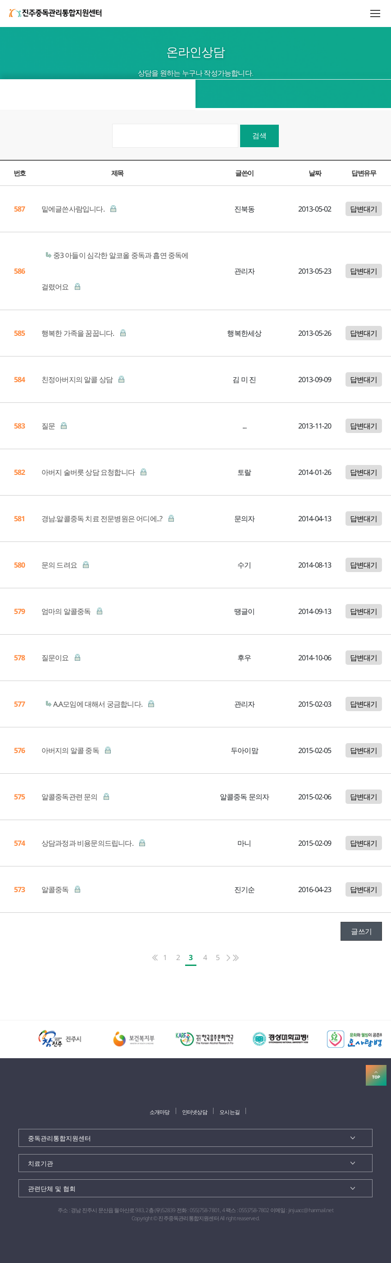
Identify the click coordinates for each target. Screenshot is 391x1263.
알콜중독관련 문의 (70, 797)
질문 (49, 426)
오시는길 (229, 1112)
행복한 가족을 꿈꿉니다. (78, 333)
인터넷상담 (194, 1112)
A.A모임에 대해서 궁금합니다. (98, 704)
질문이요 (55, 658)
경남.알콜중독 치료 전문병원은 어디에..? (102, 518)
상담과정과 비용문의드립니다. (88, 843)
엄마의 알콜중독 (66, 611)
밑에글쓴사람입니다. (73, 209)
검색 (259, 135)
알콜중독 (55, 889)
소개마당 (160, 1112)
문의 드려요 (59, 565)
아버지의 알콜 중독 (70, 750)
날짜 (315, 172)
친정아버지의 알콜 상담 (77, 379)
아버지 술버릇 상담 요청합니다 (88, 472)
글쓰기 (361, 931)
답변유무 (363, 172)
